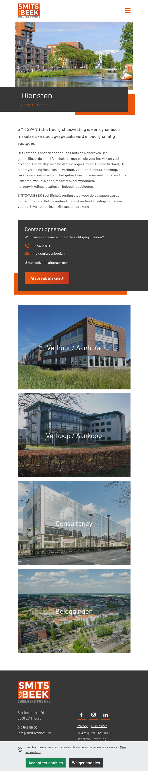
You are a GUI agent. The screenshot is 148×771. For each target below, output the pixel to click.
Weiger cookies (86, 762)
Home (25, 104)
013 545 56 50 (27, 727)
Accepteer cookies (45, 762)
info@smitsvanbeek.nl (34, 733)
